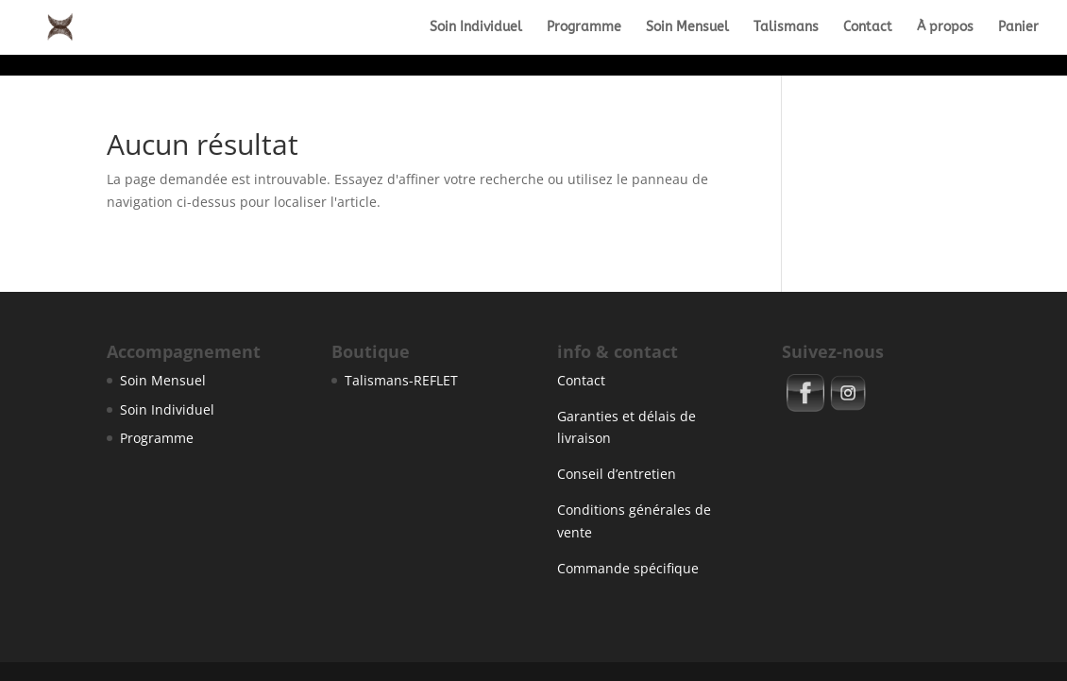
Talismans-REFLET (401, 380)
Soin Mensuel (687, 28)
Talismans (786, 28)
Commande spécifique (628, 568)
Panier (1018, 28)
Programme (584, 28)
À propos (945, 28)
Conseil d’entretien (616, 474)
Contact (867, 28)
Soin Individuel (476, 28)
